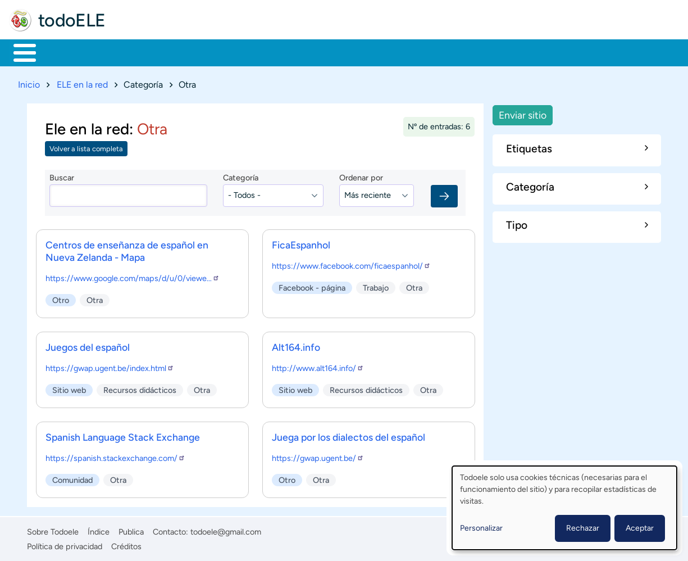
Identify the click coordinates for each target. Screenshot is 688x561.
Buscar (469, 51)
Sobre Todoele (53, 529)
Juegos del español (87, 345)
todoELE (72, 20)
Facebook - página (312, 285)
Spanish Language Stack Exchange (122, 435)
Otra (94, 298)
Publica (131, 529)
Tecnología (341, 51)
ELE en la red (82, 82)
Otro (60, 298)
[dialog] (564, 508)
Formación (137, 51)
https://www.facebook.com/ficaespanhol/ (351, 264)
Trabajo (206, 51)
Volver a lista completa (86, 147)
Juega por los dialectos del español (348, 435)
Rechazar (582, 528)
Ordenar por (361, 176)
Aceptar (640, 528)
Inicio (19, 51)
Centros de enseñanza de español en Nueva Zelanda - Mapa (126, 249)
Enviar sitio (522, 113)
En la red (269, 51)
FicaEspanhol (301, 242)
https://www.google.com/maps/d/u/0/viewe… (132, 276)
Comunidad (417, 51)
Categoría (240, 176)
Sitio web (69, 388)
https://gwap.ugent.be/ (318, 456)
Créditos (126, 544)
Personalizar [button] (481, 528)
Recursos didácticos (139, 388)
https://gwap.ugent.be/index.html (109, 366)
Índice (99, 529)
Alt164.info (296, 345)
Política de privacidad (64, 544)
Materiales (63, 51)
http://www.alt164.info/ (318, 366)
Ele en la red (87, 126)
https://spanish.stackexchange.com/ (115, 456)
